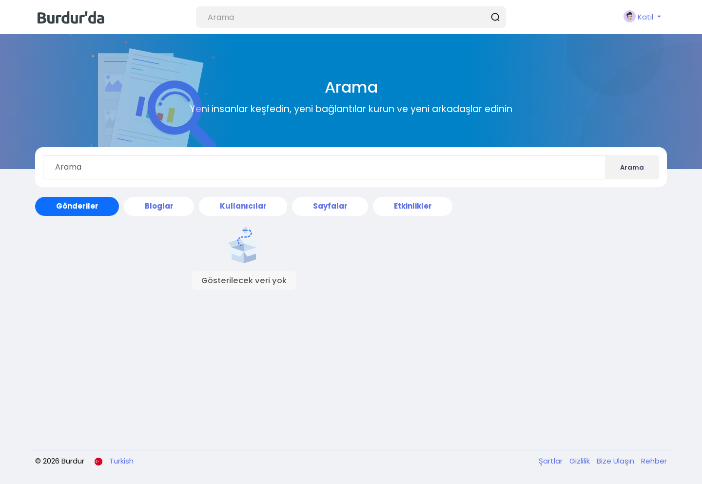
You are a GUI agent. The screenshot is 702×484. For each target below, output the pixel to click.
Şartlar (552, 461)
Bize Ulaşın (616, 461)
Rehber (654, 461)
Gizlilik (580, 461)
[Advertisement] (351, 370)
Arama (632, 167)
